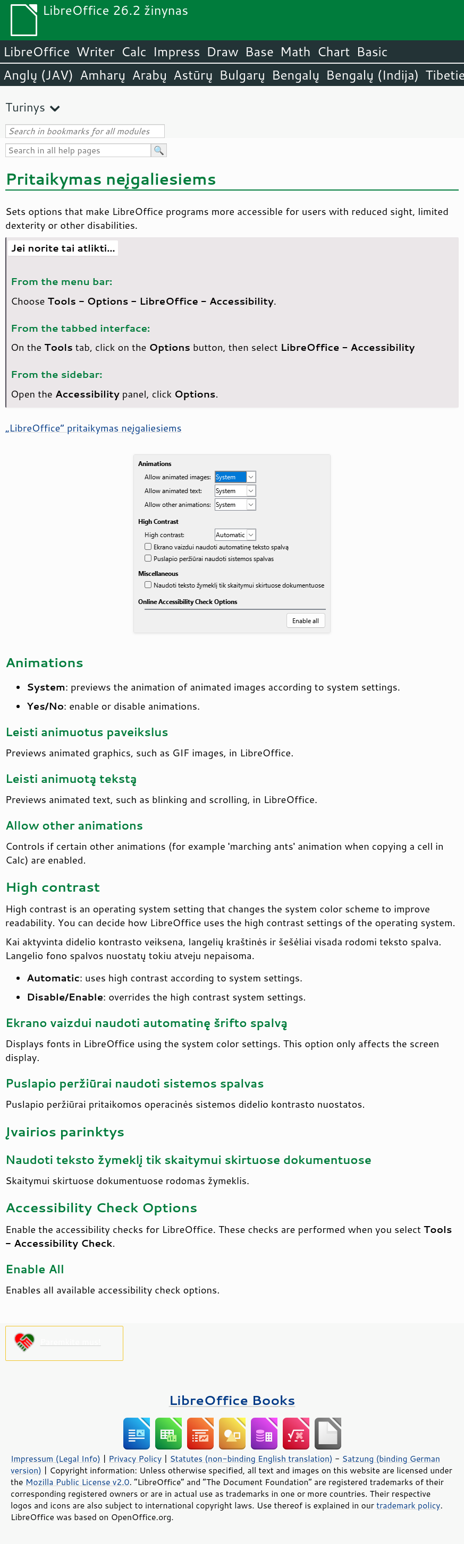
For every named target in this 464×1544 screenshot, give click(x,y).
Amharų (102, 75)
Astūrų (193, 75)
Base (259, 51)
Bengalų (295, 75)
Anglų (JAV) (38, 75)
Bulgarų (242, 75)
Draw (222, 51)
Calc (134, 51)
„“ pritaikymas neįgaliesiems (93, 428)
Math (295, 51)
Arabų (149, 75)
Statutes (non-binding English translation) (251, 1458)
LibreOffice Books (232, 1400)
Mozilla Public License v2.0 (78, 1482)
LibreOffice (36, 51)
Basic (371, 51)
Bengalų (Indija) (372, 75)
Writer (95, 51)
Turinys (25, 107)
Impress (176, 51)
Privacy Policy (135, 1458)
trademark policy (408, 1505)
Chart (333, 51)
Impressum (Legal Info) (55, 1458)
